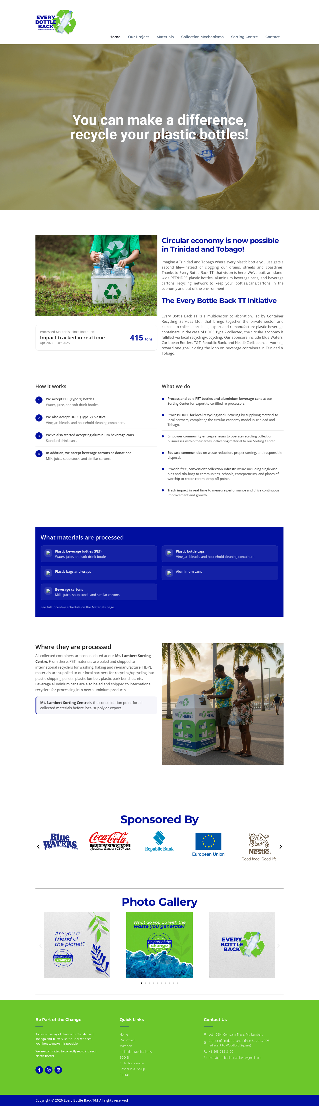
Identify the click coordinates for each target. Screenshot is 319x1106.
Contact (272, 37)
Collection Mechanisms (202, 37)
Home (115, 37)
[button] (38, 846)
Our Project (138, 37)
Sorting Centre (244, 37)
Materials (165, 37)
